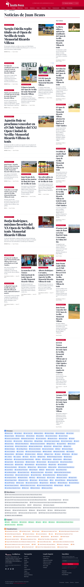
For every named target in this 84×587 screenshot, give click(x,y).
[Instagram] (10, 569)
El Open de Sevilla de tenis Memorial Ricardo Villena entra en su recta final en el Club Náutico (12, 261)
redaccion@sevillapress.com (19, 583)
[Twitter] (8, 569)
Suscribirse (70, 564)
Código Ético (46, 558)
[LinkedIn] (13, 569)
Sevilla (26, 8)
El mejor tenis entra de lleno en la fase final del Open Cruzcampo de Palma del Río (61, 235)
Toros (49, 8)
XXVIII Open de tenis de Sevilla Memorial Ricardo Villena (45, 81)
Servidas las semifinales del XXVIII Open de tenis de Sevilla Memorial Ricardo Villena (11, 69)
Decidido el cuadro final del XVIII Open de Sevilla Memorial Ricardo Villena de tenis (61, 160)
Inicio (5, 10)
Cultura (63, 8)
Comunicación (56, 8)
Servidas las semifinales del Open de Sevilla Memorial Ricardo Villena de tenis (60, 76)
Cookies (67, 582)
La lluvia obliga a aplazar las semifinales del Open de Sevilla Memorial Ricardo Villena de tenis (60, 37)
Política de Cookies (47, 562)
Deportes (44, 8)
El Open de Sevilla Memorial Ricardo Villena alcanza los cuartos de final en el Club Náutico (61, 116)
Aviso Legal (45, 565)
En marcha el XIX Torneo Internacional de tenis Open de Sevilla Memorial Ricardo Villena (28, 276)
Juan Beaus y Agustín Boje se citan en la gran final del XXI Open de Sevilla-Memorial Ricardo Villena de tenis (12, 168)
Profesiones (69, 8)
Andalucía (32, 8)
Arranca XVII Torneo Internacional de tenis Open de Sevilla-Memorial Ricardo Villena (61, 403)
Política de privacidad (71, 568)
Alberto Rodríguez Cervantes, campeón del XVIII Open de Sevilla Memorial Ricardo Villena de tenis (45, 276)
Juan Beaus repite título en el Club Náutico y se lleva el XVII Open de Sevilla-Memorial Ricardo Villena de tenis (61, 274)
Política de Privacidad (47, 560)
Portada (13, 8)
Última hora (20, 8)
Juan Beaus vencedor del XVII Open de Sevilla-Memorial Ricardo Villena (61, 314)
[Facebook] (6, 569)
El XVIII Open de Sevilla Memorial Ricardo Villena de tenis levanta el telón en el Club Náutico (61, 197)
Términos (72, 582)
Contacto (45, 567)
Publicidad (64, 571)
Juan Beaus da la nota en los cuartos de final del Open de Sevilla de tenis (28, 180)
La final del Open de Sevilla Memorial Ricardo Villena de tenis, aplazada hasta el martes (11, 289)
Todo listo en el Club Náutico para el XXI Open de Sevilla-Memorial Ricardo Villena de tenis (11, 193)
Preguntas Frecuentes (67, 572)
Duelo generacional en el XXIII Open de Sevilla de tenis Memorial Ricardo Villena (11, 95)
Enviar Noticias (65, 574)
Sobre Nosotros (46, 556)
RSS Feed (26, 576)
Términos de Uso (46, 563)
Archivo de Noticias (28, 574)
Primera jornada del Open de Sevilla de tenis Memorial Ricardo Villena (29, 90)
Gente (38, 8)
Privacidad (61, 582)
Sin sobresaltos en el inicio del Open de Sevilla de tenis (45, 179)
